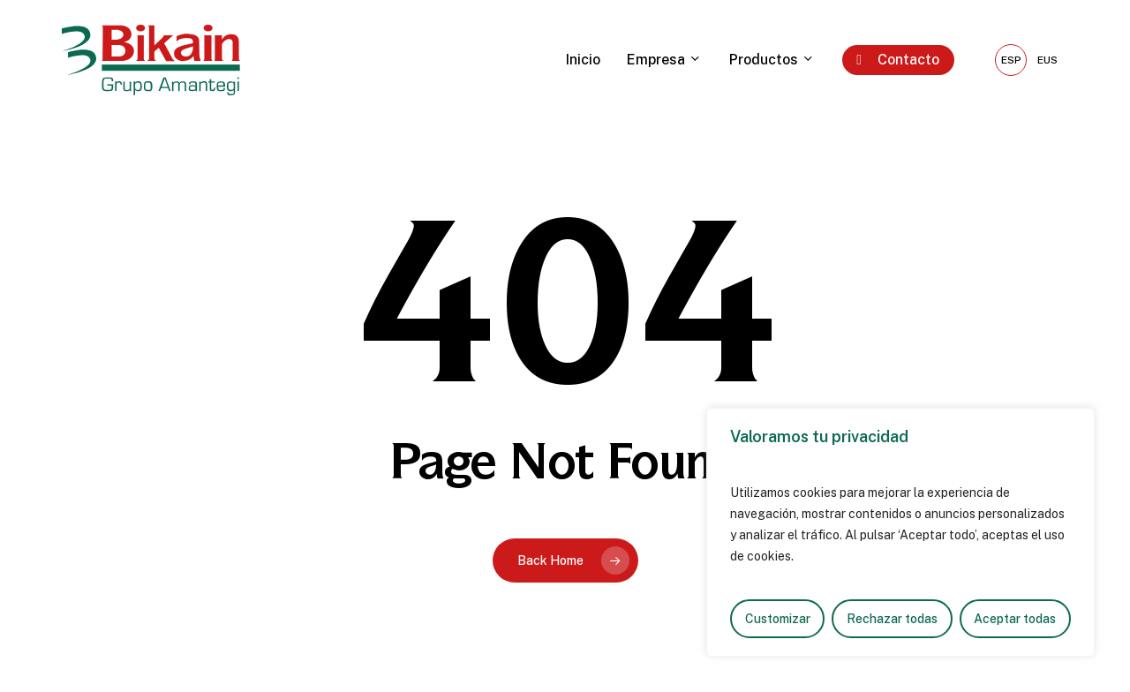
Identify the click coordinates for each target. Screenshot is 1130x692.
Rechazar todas (892, 619)
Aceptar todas (1015, 619)
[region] (900, 532)
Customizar (777, 619)
